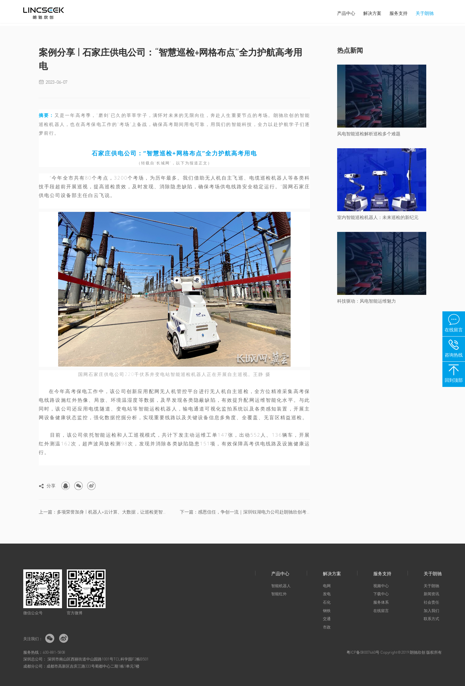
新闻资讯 (431, 593)
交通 (327, 618)
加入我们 (431, 610)
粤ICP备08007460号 (362, 652)
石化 (327, 602)
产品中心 (346, 13)
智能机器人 (281, 585)
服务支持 (398, 13)
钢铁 (327, 610)
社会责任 (431, 602)
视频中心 (381, 585)
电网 (327, 585)
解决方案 (372, 13)
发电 (327, 593)
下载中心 (381, 593)
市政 (327, 627)
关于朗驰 (425, 13)
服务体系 (381, 602)
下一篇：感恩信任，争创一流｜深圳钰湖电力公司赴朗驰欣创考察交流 (245, 511)
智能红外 (279, 593)
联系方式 (431, 618)
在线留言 (381, 610)
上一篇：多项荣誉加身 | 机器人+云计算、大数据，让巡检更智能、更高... (104, 511)
